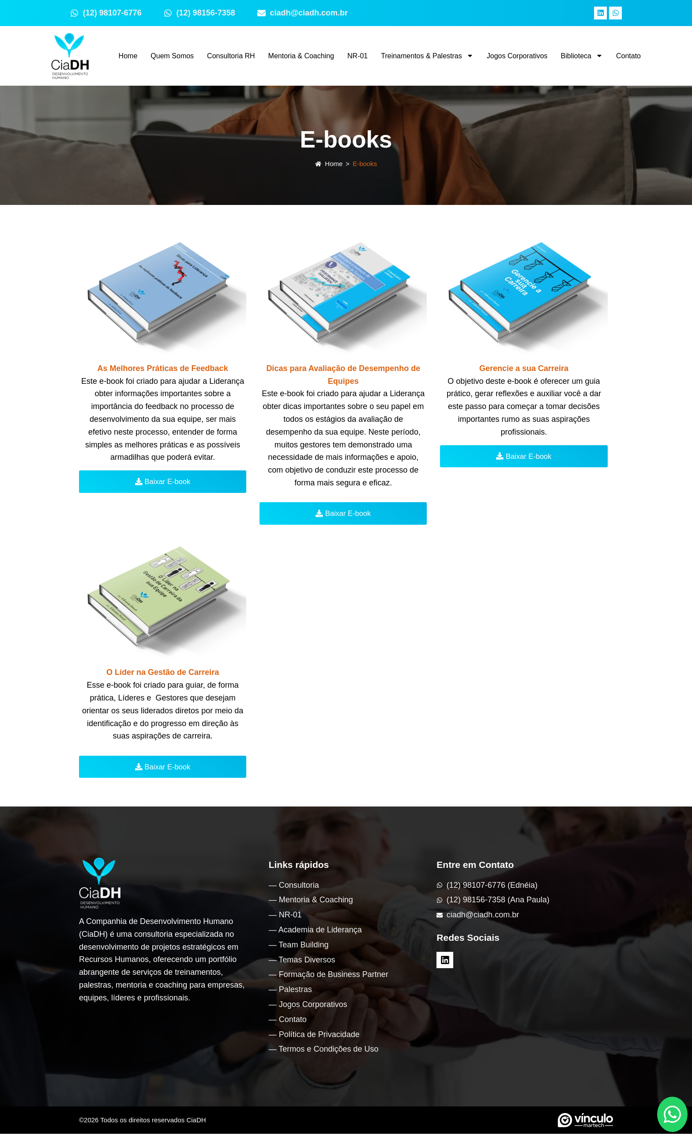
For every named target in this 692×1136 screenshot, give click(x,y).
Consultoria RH (231, 56)
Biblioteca (582, 56)
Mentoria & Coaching (301, 56)
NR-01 (357, 56)
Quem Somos (172, 56)
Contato (628, 56)
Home (128, 56)
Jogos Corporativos (517, 56)
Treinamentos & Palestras (427, 56)
